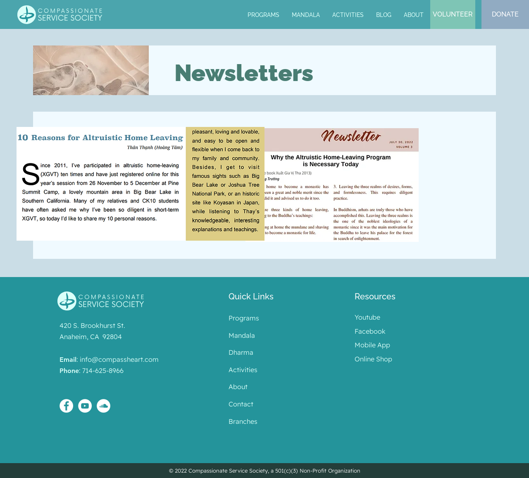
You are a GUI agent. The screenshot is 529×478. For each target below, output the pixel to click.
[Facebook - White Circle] (66, 406)
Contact (241, 404)
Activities (243, 370)
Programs (244, 318)
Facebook (370, 331)
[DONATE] (505, 14)
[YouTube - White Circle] (85, 406)
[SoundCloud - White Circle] (103, 406)
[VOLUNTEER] (452, 14)
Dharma (241, 352)
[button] (306, 15)
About (238, 386)
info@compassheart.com (119, 359)
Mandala (242, 335)
